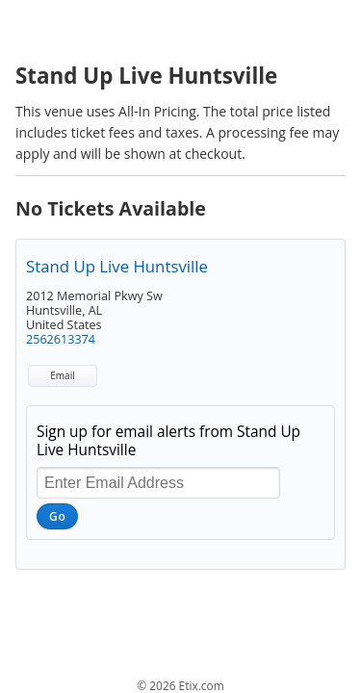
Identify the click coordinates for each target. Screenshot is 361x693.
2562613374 (60, 339)
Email (62, 375)
